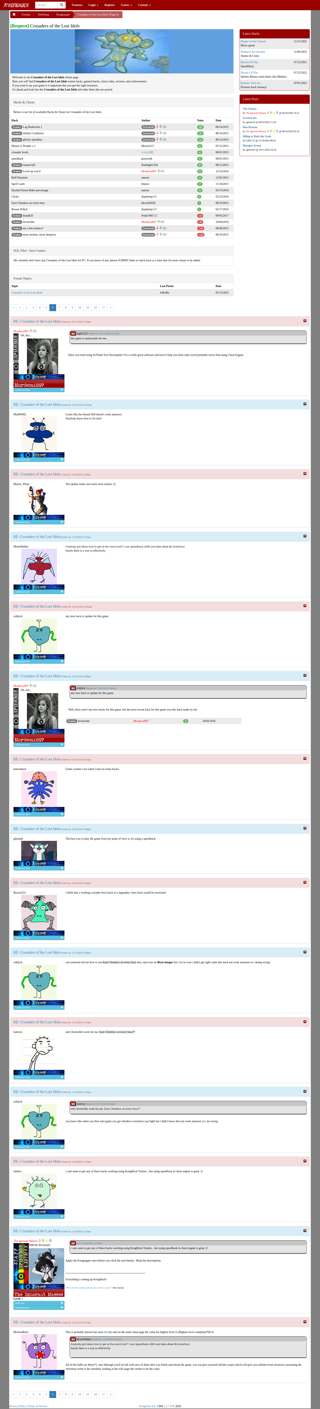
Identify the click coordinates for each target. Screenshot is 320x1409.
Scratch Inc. (250, 118)
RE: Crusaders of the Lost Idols (36, 321)
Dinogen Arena (252, 145)
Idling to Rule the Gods (257, 136)
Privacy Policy (17, 1406)
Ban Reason (250, 127)
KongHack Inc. (148, 1406)
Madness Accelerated (253, 51)
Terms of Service (37, 1406)
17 (103, 307)
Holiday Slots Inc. (251, 83)
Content (144, 5)
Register (109, 5)
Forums (26, 14)
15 (87, 307)
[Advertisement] (155, 16)
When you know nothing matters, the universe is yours (88, 1288)
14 (79, 307)
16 (95, 307)
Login (94, 5)
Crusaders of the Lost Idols (26, 292)
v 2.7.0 (168, 1406)
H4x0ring (43, 14)
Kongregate (63, 14)
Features (77, 5)
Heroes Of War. (250, 62)
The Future (250, 108)
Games (126, 5)
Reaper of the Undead (253, 41)
